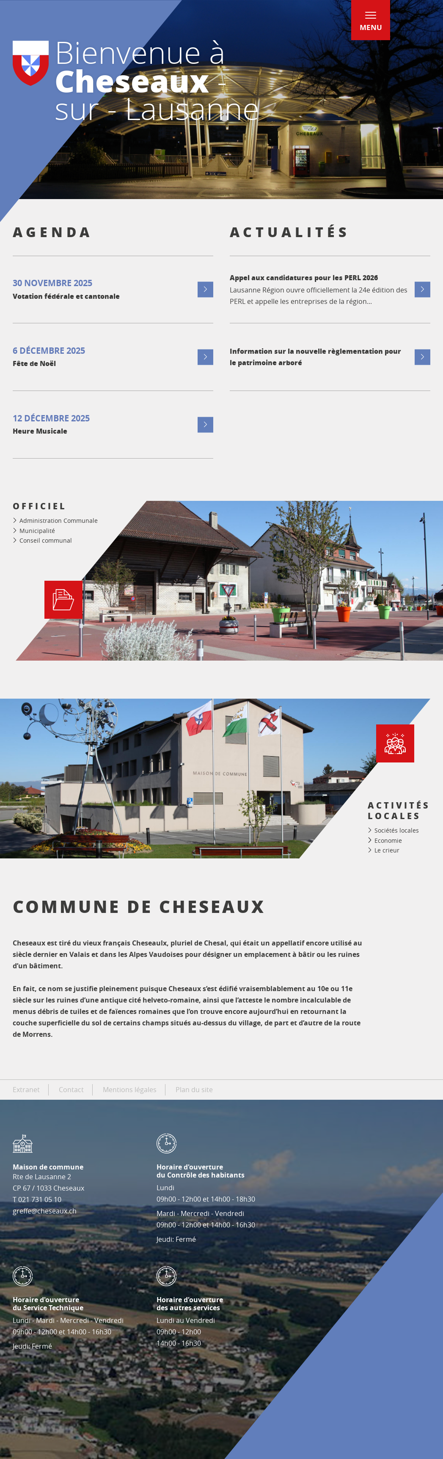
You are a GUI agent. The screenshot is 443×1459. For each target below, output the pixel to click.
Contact (71, 1089)
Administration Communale (58, 520)
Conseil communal (45, 540)
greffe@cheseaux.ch (45, 1211)
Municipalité (37, 531)
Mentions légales (130, 1089)
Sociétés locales (396, 830)
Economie (388, 840)
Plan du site (194, 1089)
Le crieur (386, 850)
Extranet (26, 1089)
